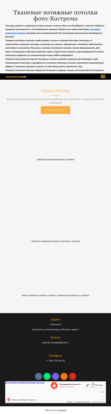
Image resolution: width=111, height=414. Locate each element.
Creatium (61, 410)
